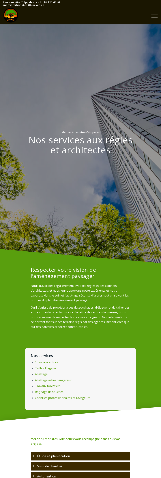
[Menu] (153, 16)
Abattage (40, 374)
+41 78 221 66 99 (49, 2)
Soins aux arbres (46, 362)
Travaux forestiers (47, 386)
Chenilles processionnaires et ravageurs (62, 398)
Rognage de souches (48, 392)
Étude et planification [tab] (54, 457)
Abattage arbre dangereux (52, 380)
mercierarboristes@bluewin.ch (23, 5)
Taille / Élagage (45, 368)
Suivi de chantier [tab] (50, 466)
